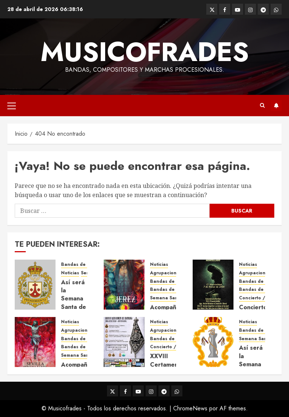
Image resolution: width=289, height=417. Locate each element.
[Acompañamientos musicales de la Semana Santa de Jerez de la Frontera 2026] (124, 285)
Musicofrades (144, 52)
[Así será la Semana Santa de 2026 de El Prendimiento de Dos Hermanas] (35, 285)
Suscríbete (276, 105)
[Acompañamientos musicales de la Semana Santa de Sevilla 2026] (35, 342)
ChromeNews (190, 408)
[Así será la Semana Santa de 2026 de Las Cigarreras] (213, 342)
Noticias (70, 273)
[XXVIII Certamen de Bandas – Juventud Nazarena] (124, 342)
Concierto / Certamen (264, 298)
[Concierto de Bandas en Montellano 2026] (213, 285)
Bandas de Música (171, 289)
